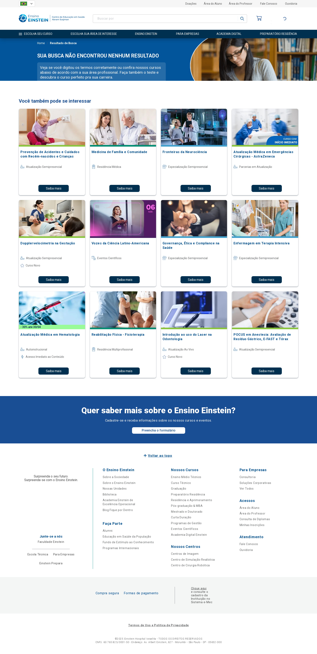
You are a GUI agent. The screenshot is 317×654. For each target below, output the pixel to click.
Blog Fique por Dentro (118, 510)
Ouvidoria (291, 3)
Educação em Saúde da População (127, 536)
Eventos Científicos (184, 528)
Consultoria (248, 477)
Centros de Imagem (185, 553)
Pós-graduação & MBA (187, 505)
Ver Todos (247, 488)
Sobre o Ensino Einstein (119, 483)
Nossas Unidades (115, 488)
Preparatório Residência (188, 494)
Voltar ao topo (160, 456)
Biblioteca (110, 494)
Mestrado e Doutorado (187, 511)
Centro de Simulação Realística (193, 559)
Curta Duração (181, 517)
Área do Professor (240, 3)
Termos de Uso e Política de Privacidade (158, 625)
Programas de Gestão (186, 523)
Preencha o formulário (158, 430)
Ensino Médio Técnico (186, 477)
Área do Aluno (213, 3)
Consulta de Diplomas (255, 519)
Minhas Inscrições (252, 525)
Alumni (108, 530)
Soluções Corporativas (255, 483)
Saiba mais (53, 188)
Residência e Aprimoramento (191, 500)
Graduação (178, 488)
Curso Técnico (181, 483)
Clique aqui (199, 588)
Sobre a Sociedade (116, 477)
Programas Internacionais (121, 548)
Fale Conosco (268, 3)
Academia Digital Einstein (189, 534)
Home (41, 43)
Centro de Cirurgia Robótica (190, 565)
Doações (191, 3)
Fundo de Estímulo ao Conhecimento (128, 542)
